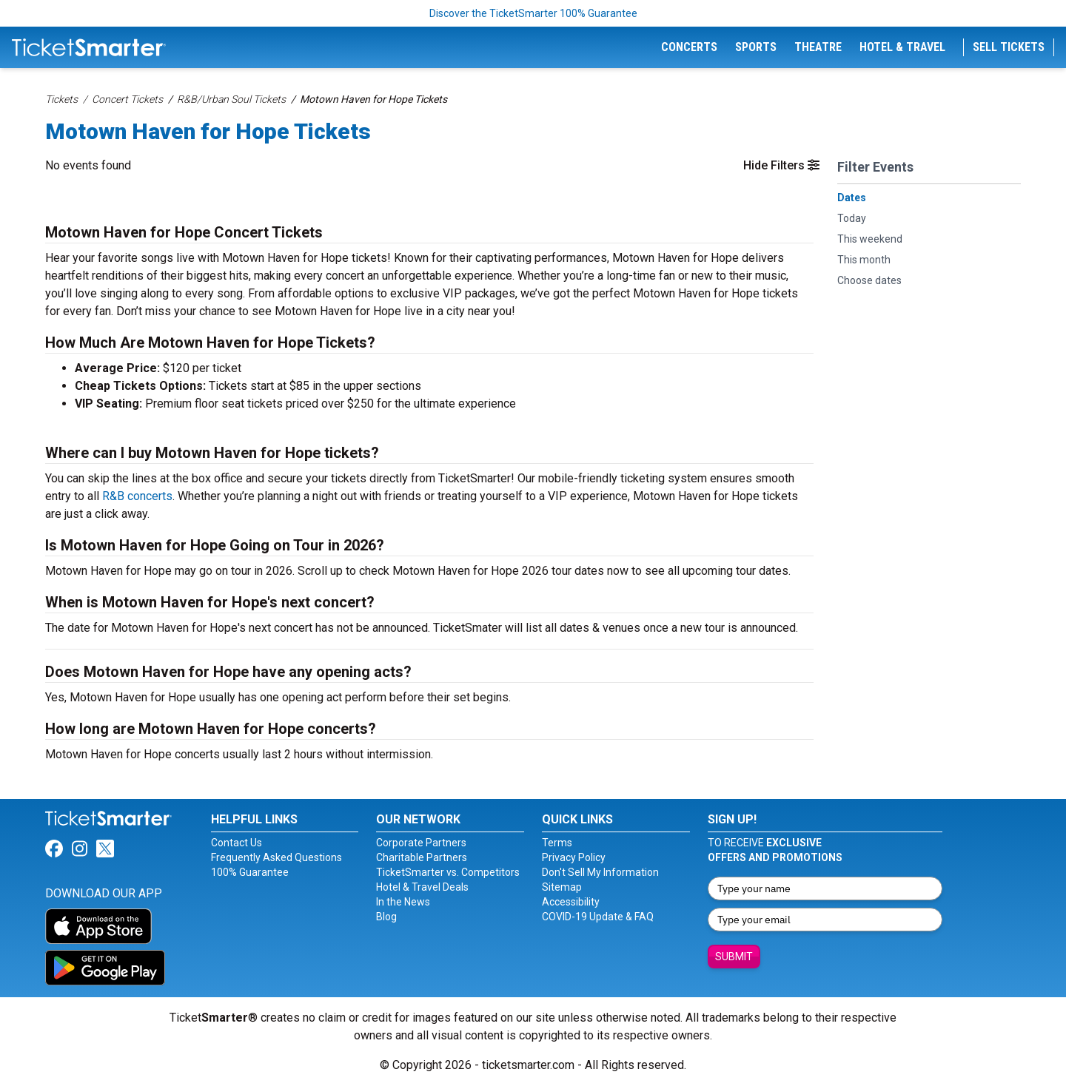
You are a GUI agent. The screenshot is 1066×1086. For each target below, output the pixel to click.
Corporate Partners (421, 843)
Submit (734, 956)
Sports (756, 47)
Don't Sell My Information (600, 872)
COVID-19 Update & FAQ (598, 917)
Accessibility (571, 902)
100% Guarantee (250, 872)
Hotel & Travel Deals (422, 887)
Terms (557, 843)
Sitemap (562, 887)
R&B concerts (137, 496)
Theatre (818, 47)
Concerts (689, 47)
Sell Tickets (1009, 47)
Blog (386, 917)
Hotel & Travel (902, 47)
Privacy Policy (574, 857)
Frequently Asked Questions (276, 857)
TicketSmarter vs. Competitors (448, 872)
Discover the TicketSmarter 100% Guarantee (533, 13)
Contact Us (236, 843)
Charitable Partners (421, 857)
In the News (403, 902)
